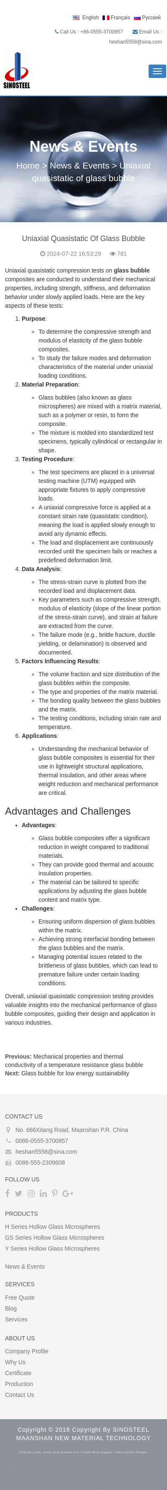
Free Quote (20, 1297)
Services (16, 1319)
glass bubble (132, 270)
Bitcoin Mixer (58, 1469)
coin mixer (65, 1477)
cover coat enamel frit (61, 1452)
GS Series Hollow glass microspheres (54, 1237)
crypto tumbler (99, 1477)
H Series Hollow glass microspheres (52, 1226)
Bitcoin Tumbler (20, 1469)
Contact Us (19, 1394)
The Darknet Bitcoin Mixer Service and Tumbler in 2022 (72, 1485)
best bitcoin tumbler (25, 1477)
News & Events (79, 165)
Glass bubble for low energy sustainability (75, 1073)
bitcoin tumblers (140, 1477)
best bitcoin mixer (100, 1469)
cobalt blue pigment (97, 1452)
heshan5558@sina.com (46, 1151)
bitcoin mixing (142, 1469)
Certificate (18, 1373)
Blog (11, 1308)
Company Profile (27, 1351)
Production (19, 1384)
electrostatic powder (131, 1452)
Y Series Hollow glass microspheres (52, 1248)
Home (28, 165)
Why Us (15, 1362)
